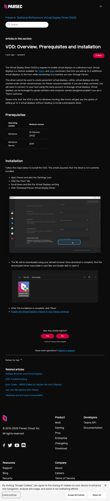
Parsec (9, 17)
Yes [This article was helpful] (47, 336)
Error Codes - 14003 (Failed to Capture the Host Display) (33, 384)
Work (58, 422)
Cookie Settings (9, 495)
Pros (57, 433)
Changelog (61, 443)
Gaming (59, 427)
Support (7, 468)
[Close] (105, 485)
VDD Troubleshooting (16, 379)
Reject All (97, 495)
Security (7, 478)
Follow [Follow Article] (99, 55)
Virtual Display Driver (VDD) (60, 17)
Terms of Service (65, 478)
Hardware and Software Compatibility (24, 395)
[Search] (26, 25)
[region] (55, 491)
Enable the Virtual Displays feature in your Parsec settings (40, 311)
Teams (41, 71)
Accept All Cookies (76, 495)
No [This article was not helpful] (62, 336)
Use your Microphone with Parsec (22, 390)
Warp (52, 71)
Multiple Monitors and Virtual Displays (24, 374)
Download (61, 448)
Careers (59, 473)
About (58, 468)
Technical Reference (29, 17)
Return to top (14, 359)
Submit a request (66, 350)
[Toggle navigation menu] (101, 6)
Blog (5, 473)
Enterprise (61, 438)
